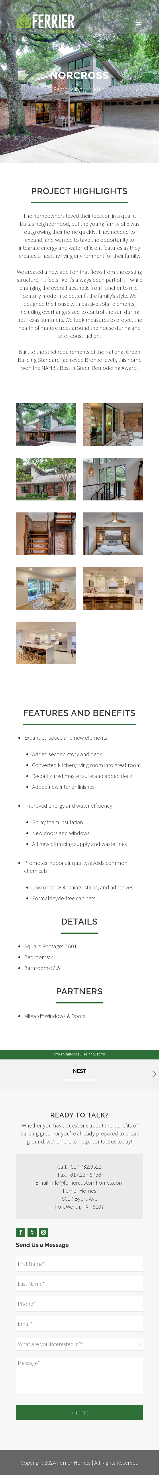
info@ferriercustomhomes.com (87, 1182)
